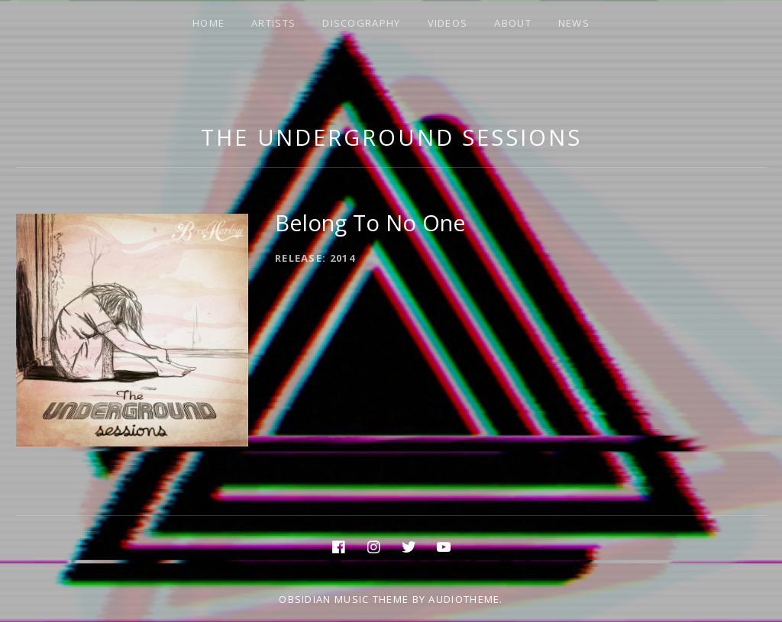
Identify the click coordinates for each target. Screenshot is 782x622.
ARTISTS (273, 23)
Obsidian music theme (344, 599)
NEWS (574, 23)
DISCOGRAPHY (361, 23)
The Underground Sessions (391, 137)
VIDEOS (448, 23)
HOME (208, 23)
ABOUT (513, 23)
